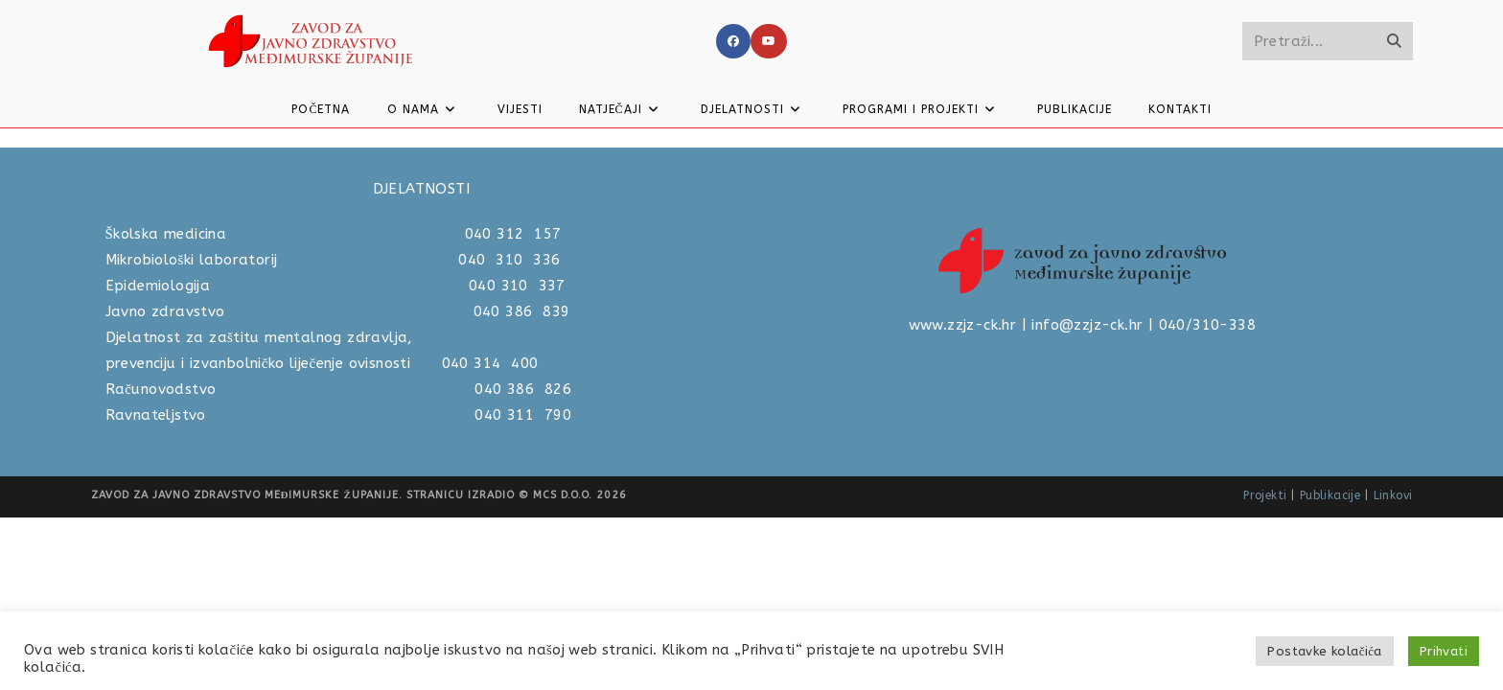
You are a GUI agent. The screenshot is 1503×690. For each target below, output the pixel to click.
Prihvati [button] (1444, 651)
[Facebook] (733, 41)
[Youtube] (769, 41)
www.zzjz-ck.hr (963, 497)
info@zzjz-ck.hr (1087, 497)
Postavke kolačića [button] (1324, 651)
